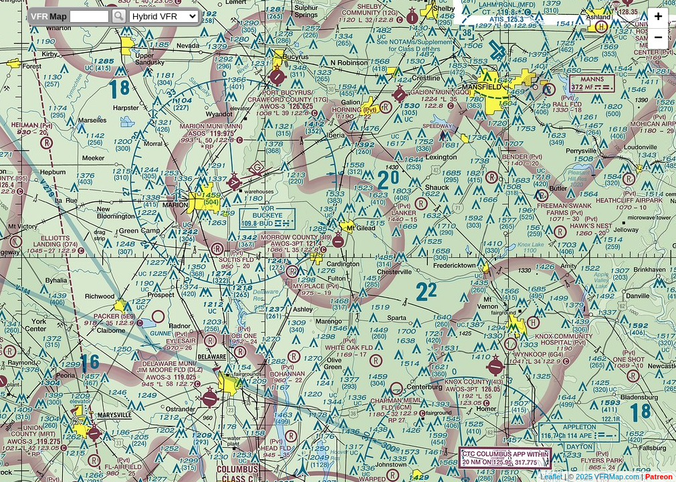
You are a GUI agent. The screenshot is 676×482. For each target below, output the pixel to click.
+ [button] (658, 18)
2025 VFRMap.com (607, 477)
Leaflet (551, 477)
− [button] (658, 39)
